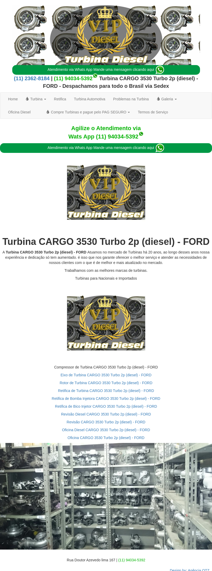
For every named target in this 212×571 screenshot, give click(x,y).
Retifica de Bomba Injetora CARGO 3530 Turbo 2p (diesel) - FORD (106, 398)
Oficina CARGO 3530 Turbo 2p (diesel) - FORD (106, 438)
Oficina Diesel (19, 112)
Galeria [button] (167, 99)
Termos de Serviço (153, 112)
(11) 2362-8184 (32, 78)
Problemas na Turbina (131, 99)
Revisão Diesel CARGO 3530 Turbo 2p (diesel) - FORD (106, 414)
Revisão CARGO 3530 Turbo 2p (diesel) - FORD (106, 422)
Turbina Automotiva (89, 99)
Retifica (60, 99)
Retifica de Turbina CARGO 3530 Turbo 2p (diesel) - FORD (106, 391)
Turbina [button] (36, 99)
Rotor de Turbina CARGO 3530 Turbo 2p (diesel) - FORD (106, 383)
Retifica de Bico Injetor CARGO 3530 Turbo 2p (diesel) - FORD (106, 406)
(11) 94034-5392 (73, 78)
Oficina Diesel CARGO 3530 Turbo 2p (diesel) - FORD (106, 430)
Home (13, 99)
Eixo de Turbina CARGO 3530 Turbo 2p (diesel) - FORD (106, 375)
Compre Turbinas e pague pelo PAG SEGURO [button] (88, 112)
